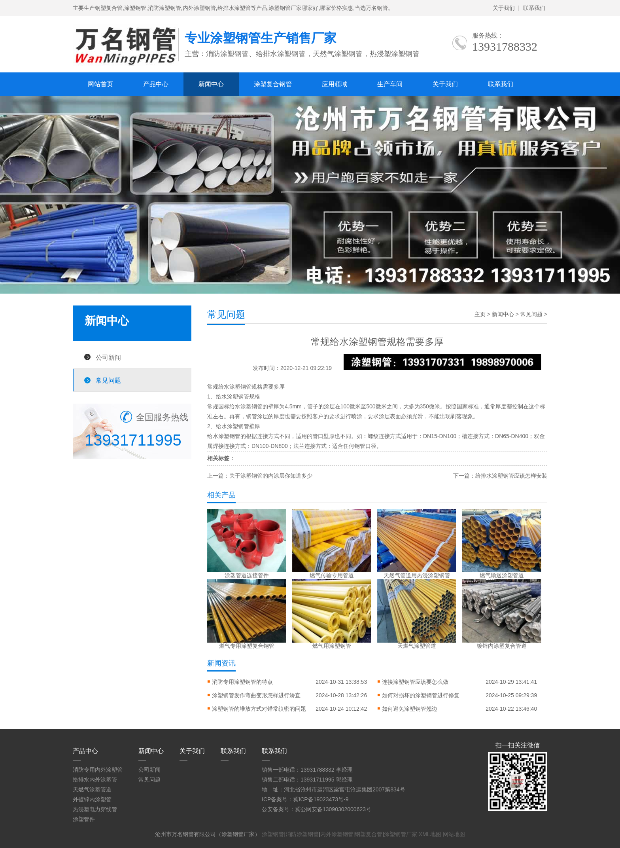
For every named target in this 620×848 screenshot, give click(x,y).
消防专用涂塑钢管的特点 (242, 682)
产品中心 (155, 84)
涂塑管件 (84, 819)
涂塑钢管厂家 (400, 834)
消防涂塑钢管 (302, 834)
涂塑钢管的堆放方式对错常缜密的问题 (259, 709)
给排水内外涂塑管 (95, 779)
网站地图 (454, 834)
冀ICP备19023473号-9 (320, 799)
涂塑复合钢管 (273, 84)
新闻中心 (211, 84)
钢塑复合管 (368, 834)
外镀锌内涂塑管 (92, 799)
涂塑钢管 (240, 386)
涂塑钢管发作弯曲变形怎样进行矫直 (256, 695)
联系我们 (534, 8)
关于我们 (504, 8)
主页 (480, 314)
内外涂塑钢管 (336, 834)
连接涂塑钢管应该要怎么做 (415, 682)
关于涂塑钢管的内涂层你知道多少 (270, 475)
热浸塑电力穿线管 (95, 809)
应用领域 (334, 84)
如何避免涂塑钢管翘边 (409, 709)
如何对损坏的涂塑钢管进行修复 (420, 695)
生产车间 (390, 84)
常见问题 (108, 380)
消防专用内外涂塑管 (98, 769)
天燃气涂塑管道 (92, 789)
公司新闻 (108, 357)
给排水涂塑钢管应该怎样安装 (511, 475)
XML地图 (430, 834)
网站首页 (100, 84)
